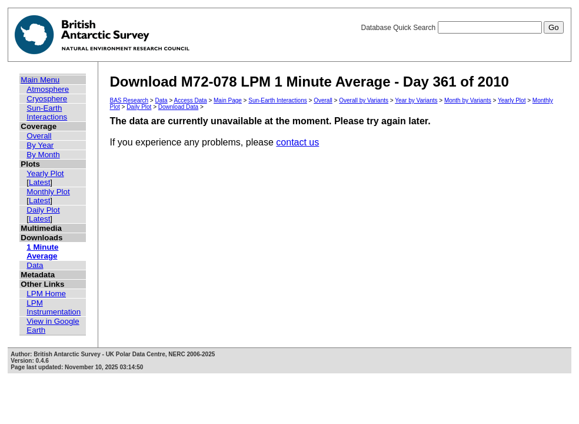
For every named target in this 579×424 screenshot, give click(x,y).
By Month (42, 154)
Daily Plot (42, 210)
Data (34, 265)
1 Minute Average (42, 251)
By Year (40, 145)
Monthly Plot (47, 191)
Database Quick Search (462, 28)
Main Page (228, 100)
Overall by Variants (363, 100)
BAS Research (129, 100)
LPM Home (46, 293)
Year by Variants (416, 100)
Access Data (190, 100)
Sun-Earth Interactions (46, 112)
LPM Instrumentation (53, 307)
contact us (297, 142)
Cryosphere (46, 98)
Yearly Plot (45, 173)
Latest (39, 182)
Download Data (178, 107)
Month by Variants (467, 100)
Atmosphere (47, 89)
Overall (38, 135)
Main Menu (40, 79)
